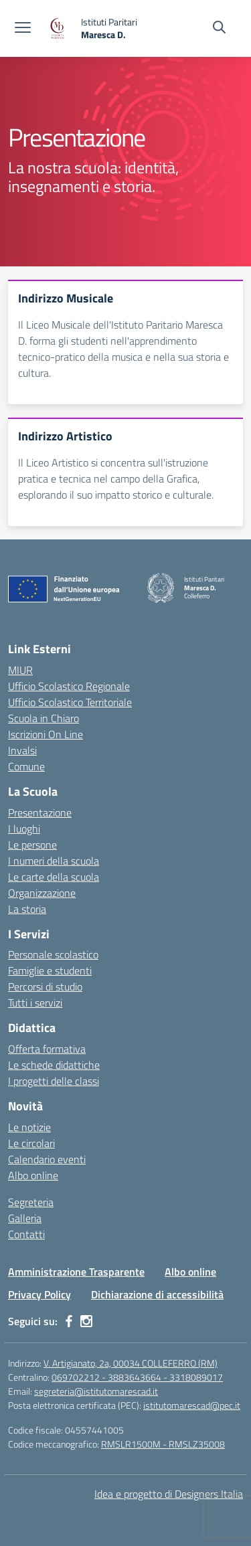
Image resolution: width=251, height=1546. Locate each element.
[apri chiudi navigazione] (23, 29)
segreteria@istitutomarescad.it (96, 1391)
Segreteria (31, 1202)
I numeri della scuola (53, 861)
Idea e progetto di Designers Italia (168, 1494)
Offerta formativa (47, 1049)
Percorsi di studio (45, 986)
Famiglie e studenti (50, 970)
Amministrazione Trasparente (76, 1272)
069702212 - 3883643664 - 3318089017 (137, 1377)
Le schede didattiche (54, 1065)
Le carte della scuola (53, 877)
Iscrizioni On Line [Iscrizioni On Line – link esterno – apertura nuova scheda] (45, 734)
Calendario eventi (47, 1159)
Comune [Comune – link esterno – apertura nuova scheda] (26, 766)
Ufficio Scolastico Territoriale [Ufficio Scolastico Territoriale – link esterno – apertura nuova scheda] (70, 702)
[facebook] (69, 1321)
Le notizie (29, 1127)
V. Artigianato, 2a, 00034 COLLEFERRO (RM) (131, 1363)
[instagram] (86, 1321)
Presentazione (40, 812)
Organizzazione (42, 893)
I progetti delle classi (53, 1081)
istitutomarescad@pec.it (191, 1405)
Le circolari (31, 1143)
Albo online (33, 1175)
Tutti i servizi (35, 1003)
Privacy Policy (39, 1294)
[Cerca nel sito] (219, 28)
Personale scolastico (53, 954)
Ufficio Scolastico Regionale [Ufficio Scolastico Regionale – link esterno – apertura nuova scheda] (69, 686)
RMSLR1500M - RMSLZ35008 (163, 1444)
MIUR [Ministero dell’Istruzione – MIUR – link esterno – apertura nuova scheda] (20, 670)
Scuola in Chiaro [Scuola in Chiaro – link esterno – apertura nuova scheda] (43, 718)
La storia (27, 909)
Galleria (24, 1218)
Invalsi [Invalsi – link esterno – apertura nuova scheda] (22, 750)
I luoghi (24, 829)
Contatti (26, 1234)
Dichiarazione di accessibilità (157, 1294)
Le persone (32, 845)
